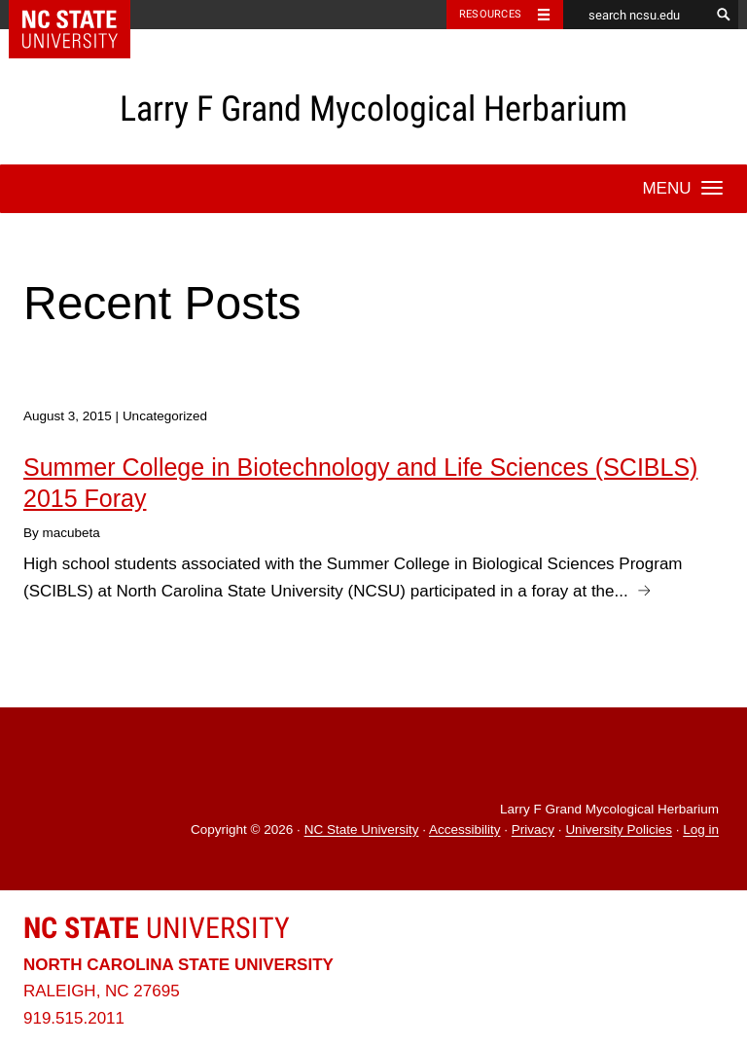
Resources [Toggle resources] (490, 14)
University (156, 928)
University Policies (618, 830)
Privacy (533, 830)
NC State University (361, 830)
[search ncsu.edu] (636, 14)
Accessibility (465, 830)
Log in (701, 830)
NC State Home (82, 14)
